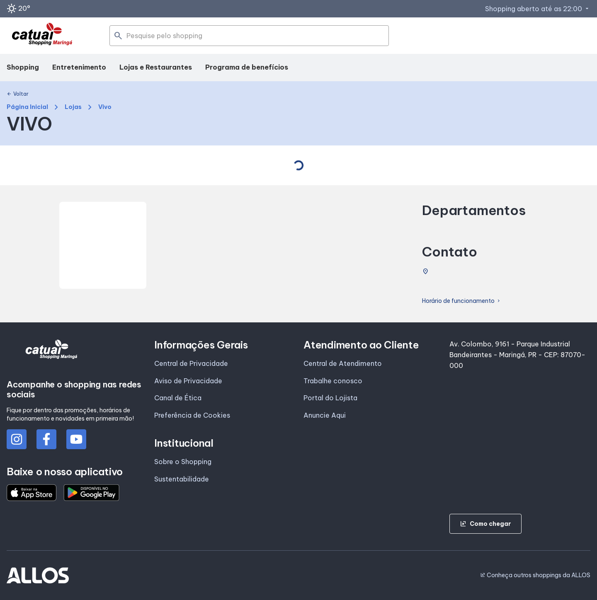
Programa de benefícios (246, 67)
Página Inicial (27, 107)
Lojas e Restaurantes (155, 67)
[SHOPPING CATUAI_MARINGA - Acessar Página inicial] (42, 35)
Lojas (73, 107)
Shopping (23, 67)
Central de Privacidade (191, 363)
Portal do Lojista (330, 398)
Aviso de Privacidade (188, 381)
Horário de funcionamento (461, 301)
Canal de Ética (177, 398)
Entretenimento (79, 67)
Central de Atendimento (342, 363)
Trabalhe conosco (332, 381)
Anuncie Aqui (324, 415)
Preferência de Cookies (192, 415)
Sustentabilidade (181, 479)
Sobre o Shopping (182, 461)
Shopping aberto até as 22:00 (537, 9)
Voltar (18, 94)
